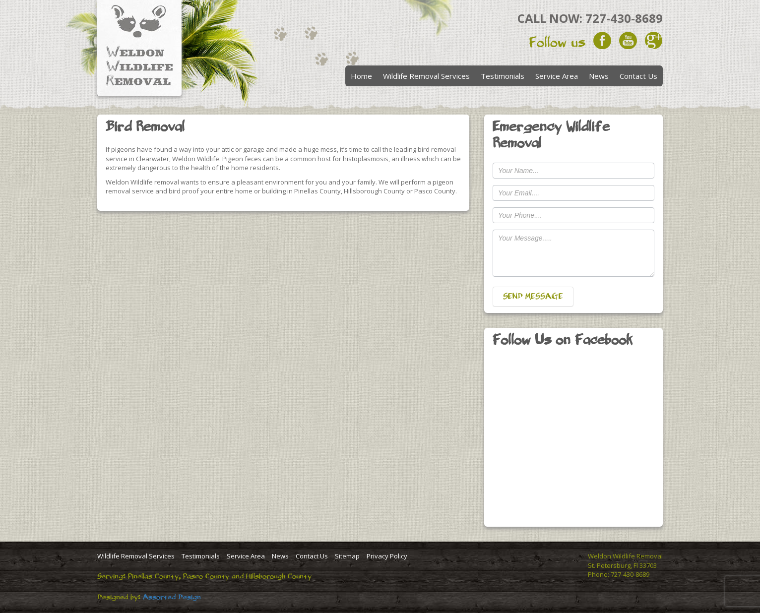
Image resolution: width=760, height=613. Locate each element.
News (599, 76)
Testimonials (502, 76)
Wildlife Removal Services (426, 76)
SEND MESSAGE (533, 296)
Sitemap (347, 556)
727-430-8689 (624, 18)
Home (361, 76)
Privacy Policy (387, 556)
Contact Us (638, 76)
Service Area (556, 76)
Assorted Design (172, 597)
